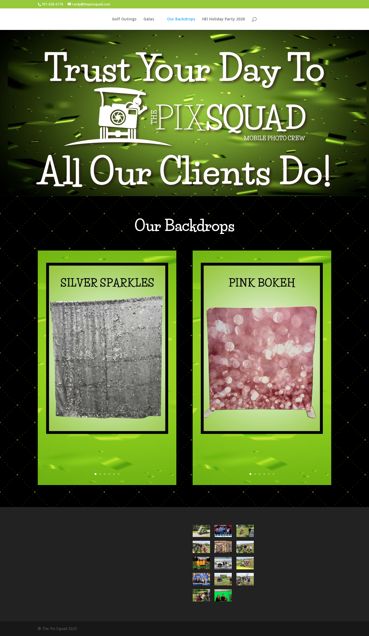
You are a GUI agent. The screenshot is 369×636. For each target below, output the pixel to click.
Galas (148, 19)
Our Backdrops (181, 19)
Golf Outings (124, 19)
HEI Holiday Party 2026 (223, 19)
